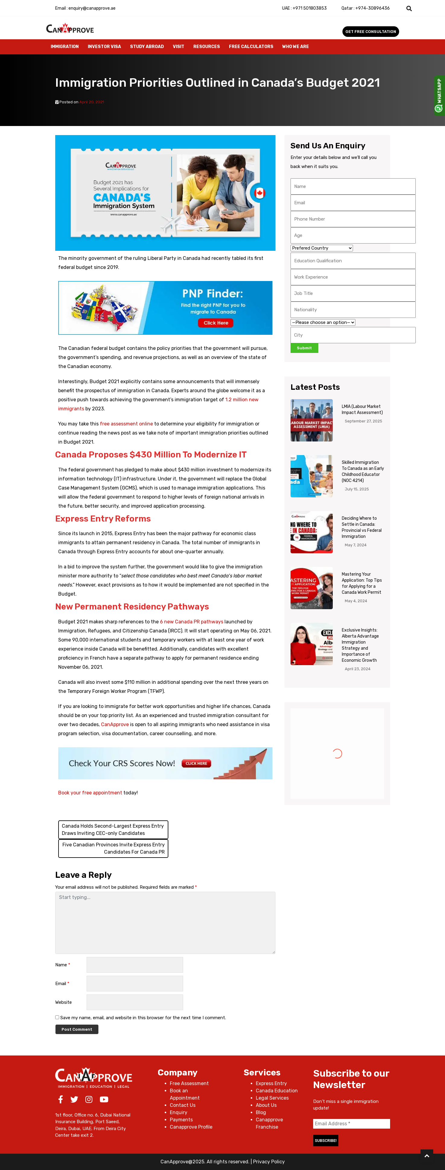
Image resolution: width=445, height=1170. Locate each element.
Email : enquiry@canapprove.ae (85, 8)
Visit (178, 46)
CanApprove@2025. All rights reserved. (205, 1162)
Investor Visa (104, 46)
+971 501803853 (304, 8)
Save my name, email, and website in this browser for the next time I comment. (143, 1017)
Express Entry (271, 1083)
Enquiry (178, 1112)
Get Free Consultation (370, 31)
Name (62, 965)
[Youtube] (104, 1101)
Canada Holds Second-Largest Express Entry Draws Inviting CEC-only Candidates (113, 829)
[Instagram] (88, 1101)
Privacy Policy (269, 1162)
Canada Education (277, 1091)
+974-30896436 (366, 8)
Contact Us (182, 1105)
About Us (266, 1105)
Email (62, 983)
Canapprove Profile (191, 1127)
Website (63, 1002)
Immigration (65, 46)
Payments (181, 1120)
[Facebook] (60, 1101)
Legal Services (272, 1098)
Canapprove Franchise (269, 1123)
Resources (206, 46)
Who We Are (295, 46)
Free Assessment (189, 1083)
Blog (261, 1112)
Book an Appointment (185, 1094)
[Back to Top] (427, 1155)
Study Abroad (147, 46)
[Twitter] (74, 1101)
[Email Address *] (351, 1124)
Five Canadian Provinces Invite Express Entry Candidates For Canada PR (113, 848)
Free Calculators (251, 46)
